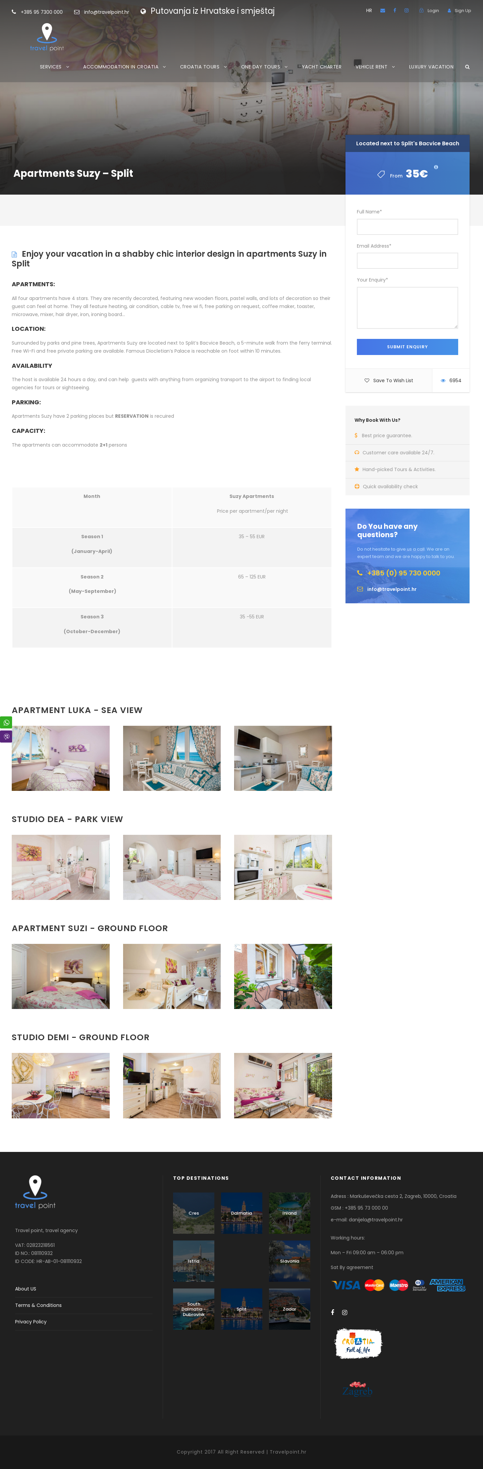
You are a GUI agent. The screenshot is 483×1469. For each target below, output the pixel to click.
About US (25, 1288)
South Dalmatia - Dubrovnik (193, 1309)
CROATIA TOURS (200, 66)
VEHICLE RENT (371, 66)
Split (241, 1309)
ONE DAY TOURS (260, 66)
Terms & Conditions (38, 1305)
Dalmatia (241, 1213)
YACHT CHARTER (322, 66)
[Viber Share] (6, 736)
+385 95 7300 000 (52, 12)
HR (369, 10)
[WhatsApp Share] (6, 722)
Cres (194, 1213)
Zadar (289, 1309)
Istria (193, 1261)
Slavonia (289, 1261)
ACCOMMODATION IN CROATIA (120, 66)
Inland (289, 1213)
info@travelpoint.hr (106, 12)
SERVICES (51, 66)
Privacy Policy (31, 1321)
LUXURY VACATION (431, 66)
